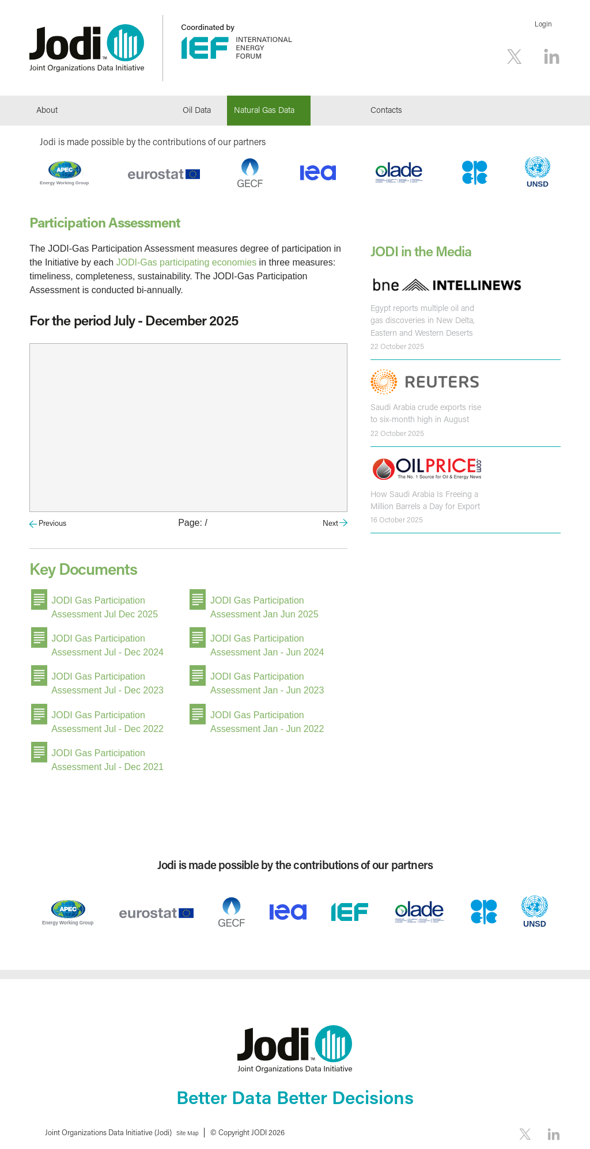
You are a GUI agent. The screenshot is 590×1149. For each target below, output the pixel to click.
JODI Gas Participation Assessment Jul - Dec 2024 (107, 643)
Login (543, 24)
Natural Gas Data (264, 109)
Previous (52, 523)
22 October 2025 (397, 344)
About (47, 109)
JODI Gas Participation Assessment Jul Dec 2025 (104, 606)
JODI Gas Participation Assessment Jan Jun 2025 (264, 606)
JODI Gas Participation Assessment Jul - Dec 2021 (107, 753)
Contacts (386, 109)
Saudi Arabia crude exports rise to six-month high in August (424, 411)
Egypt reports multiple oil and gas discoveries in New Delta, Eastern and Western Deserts (420, 320)
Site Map (191, 1126)
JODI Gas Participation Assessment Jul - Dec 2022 (107, 717)
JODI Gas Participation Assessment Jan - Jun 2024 (267, 643)
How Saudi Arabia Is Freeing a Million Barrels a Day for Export (423, 497)
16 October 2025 (396, 516)
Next (330, 523)
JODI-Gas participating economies (186, 262)
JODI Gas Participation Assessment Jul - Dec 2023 (107, 680)
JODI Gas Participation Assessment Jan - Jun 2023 (267, 680)
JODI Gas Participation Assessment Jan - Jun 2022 (267, 717)
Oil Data (197, 109)
